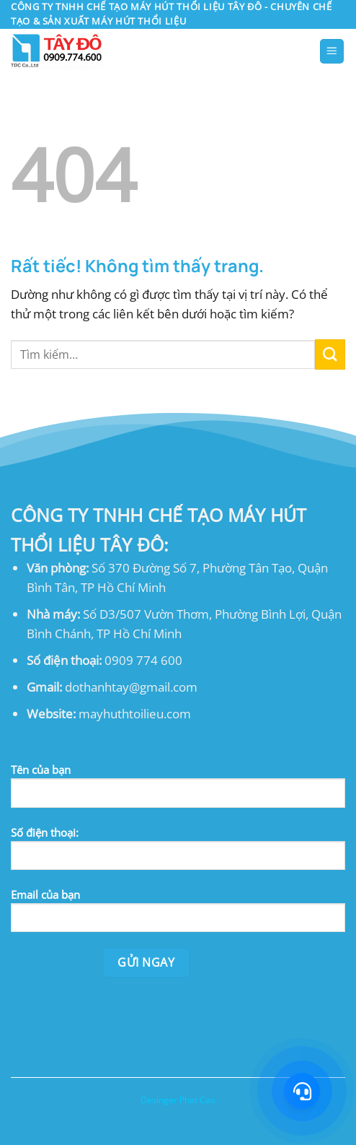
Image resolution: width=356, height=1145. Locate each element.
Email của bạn (178, 915)
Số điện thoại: (178, 853)
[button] (332, 51)
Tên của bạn (178, 790)
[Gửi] (330, 354)
